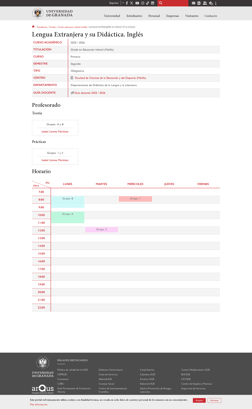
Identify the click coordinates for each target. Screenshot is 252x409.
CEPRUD (62, 374)
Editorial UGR (147, 383)
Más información (38, 404)
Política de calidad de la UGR (72, 369)
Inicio (33, 27)
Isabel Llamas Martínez (55, 131)
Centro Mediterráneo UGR (195, 369)
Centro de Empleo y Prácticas (196, 383)
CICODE (186, 379)
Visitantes (191, 16)
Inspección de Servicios (193, 388)
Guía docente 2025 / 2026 (90, 92)
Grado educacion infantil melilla (72, 27)
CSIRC (60, 383)
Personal (154, 16)
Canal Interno (147, 369)
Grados (52, 27)
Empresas (172, 16)
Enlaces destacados (72, 360)
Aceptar (199, 400)
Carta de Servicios (108, 374)
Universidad (112, 16)
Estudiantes (134, 16)
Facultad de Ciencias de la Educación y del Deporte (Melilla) (110, 77)
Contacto (211, 16)
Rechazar (214, 400)
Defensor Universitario (111, 369)
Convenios (63, 379)
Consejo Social (106, 383)
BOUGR (185, 374)
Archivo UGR (147, 379)
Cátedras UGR (147, 374)
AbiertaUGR (105, 379)
